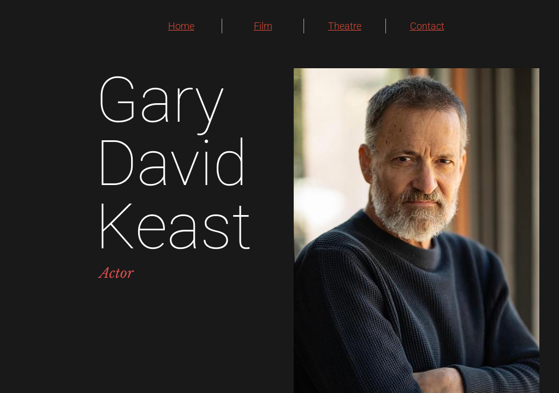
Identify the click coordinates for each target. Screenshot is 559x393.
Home (181, 26)
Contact (427, 26)
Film (263, 26)
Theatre (344, 26)
